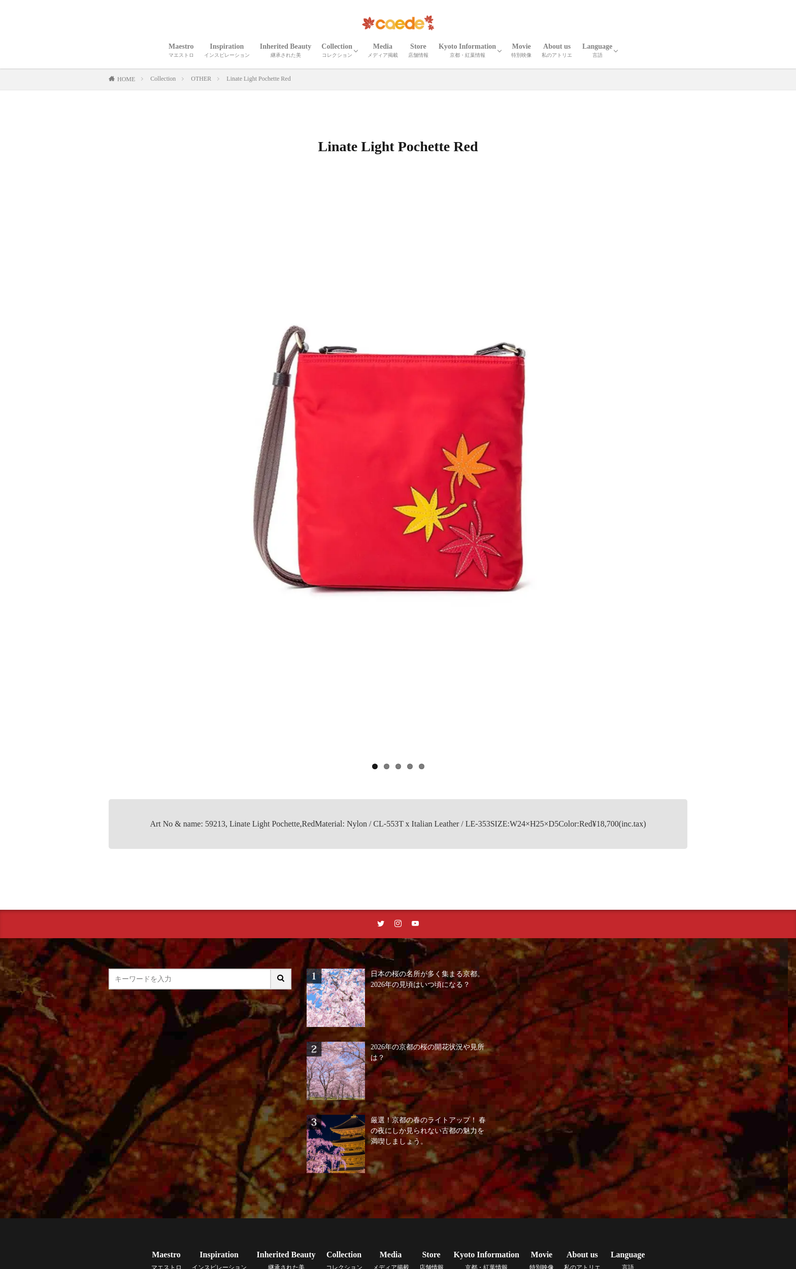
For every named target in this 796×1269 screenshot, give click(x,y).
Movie (521, 50)
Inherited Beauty (286, 50)
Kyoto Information (467, 50)
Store (418, 50)
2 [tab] (386, 766)
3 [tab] (398, 766)
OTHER (201, 78)
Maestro (181, 50)
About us (557, 50)
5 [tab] (421, 766)
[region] (398, 478)
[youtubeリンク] (415, 924)
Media (383, 50)
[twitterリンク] (380, 924)
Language (597, 50)
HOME (126, 79)
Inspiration (227, 50)
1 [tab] (375, 766)
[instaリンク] (398, 924)
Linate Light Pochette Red (258, 78)
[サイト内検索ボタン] (281, 979)
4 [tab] (410, 766)
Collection (336, 50)
